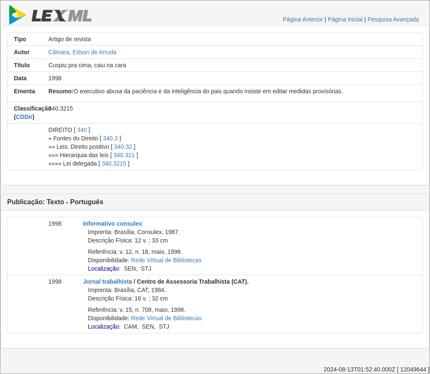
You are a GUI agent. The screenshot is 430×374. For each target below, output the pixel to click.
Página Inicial (345, 19)
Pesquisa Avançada (393, 19)
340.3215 (114, 163)
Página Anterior (303, 19)
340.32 (123, 146)
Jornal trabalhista (107, 281)
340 (82, 129)
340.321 (124, 155)
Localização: (104, 268)
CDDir (24, 116)
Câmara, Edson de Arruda (82, 52)
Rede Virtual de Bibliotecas (166, 260)
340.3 (110, 138)
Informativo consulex (112, 223)
